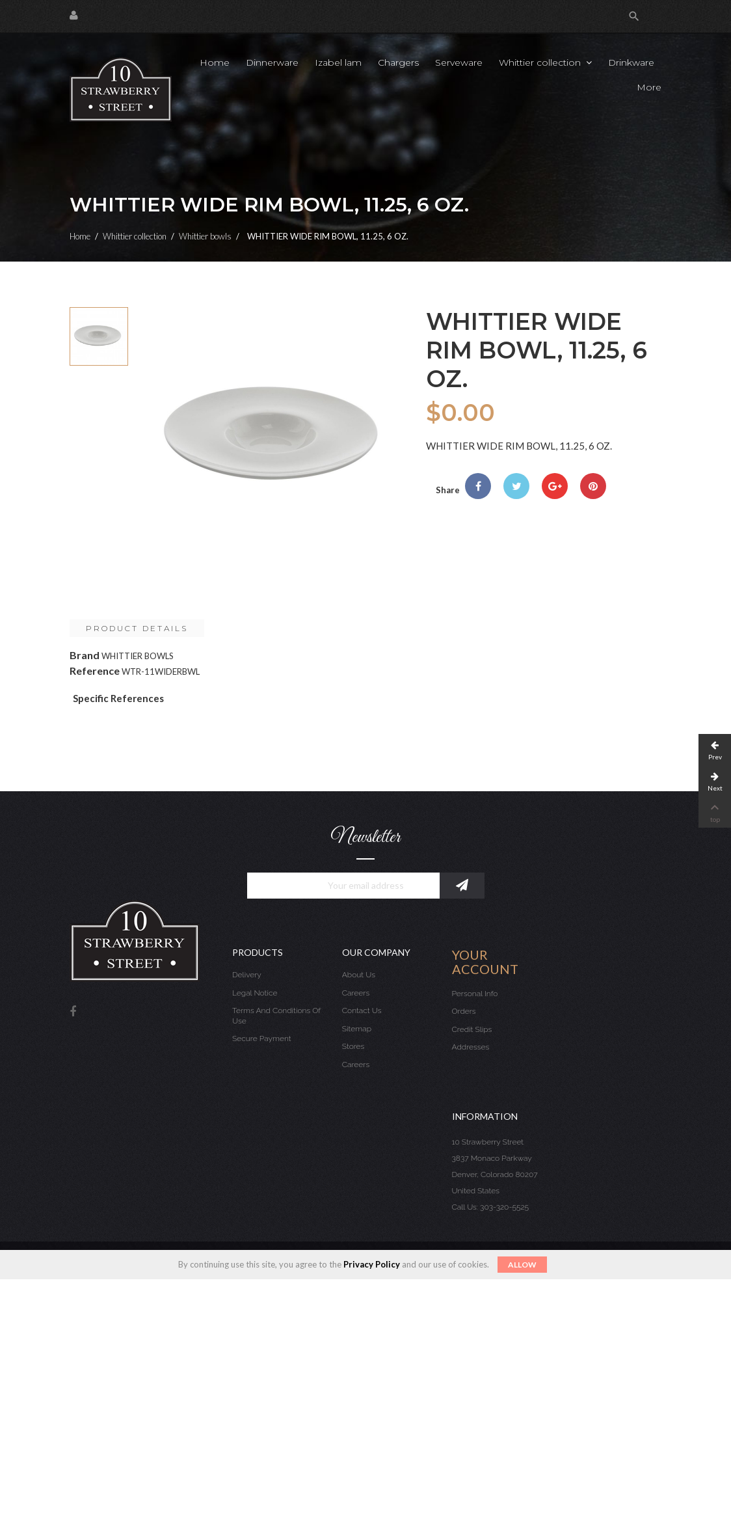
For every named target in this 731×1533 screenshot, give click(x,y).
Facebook (73, 1012)
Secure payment (261, 1038)
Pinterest (593, 486)
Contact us (362, 1010)
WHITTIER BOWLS (137, 656)
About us (358, 974)
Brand (85, 655)
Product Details (137, 628)
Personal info (475, 993)
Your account (485, 962)
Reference (95, 670)
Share (478, 486)
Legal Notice (254, 992)
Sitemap (356, 1028)
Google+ (555, 486)
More (649, 87)
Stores (353, 1046)
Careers (355, 992)
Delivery (246, 974)
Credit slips (472, 1029)
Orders (464, 1011)
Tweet (516, 486)
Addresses (471, 1046)
